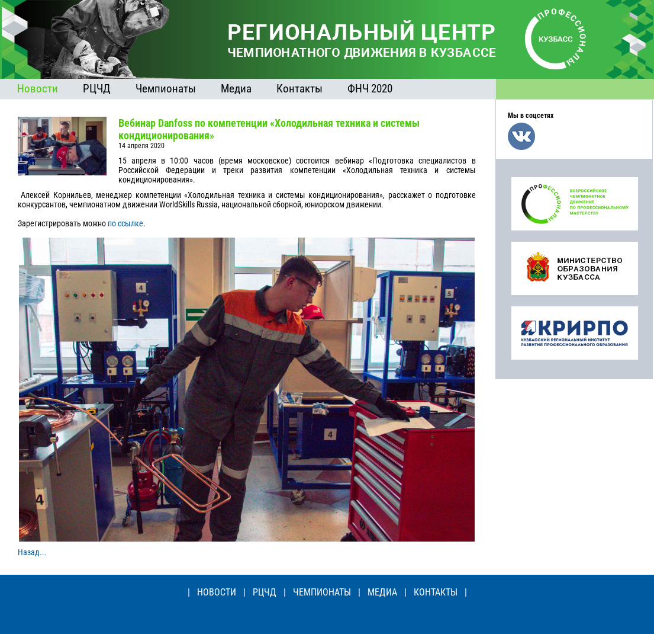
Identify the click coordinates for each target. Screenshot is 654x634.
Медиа (236, 88)
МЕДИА (382, 592)
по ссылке (125, 223)
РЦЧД (97, 88)
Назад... (32, 552)
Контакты (299, 88)
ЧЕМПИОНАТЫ (322, 592)
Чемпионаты (166, 88)
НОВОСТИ (216, 592)
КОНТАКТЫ (436, 592)
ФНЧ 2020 (369, 88)
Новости (37, 88)
